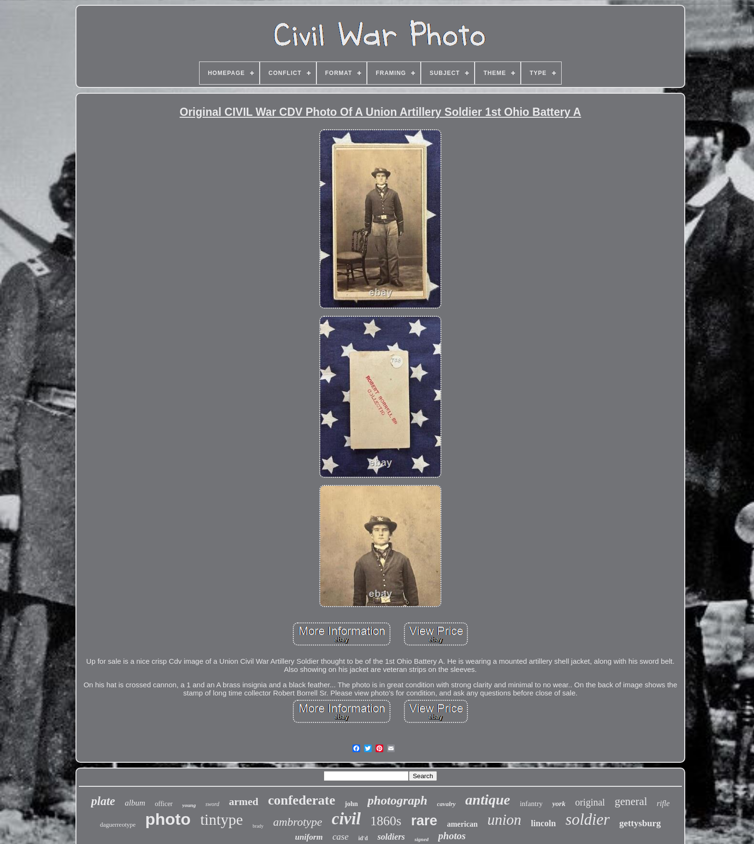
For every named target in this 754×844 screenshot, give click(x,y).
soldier (588, 819)
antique (487, 799)
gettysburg (640, 823)
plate (103, 800)
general (631, 801)
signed (421, 839)
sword (212, 804)
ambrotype (297, 822)
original (590, 802)
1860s (386, 821)
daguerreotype (118, 824)
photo (167, 819)
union (504, 819)
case (340, 837)
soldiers (391, 837)
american (462, 824)
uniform (309, 837)
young (189, 805)
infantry (531, 803)
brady (258, 826)
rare (424, 820)
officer (164, 803)
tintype (221, 819)
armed (243, 801)
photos (451, 836)
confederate (301, 800)
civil (346, 818)
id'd (363, 838)
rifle (663, 803)
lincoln (543, 823)
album (135, 802)
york (559, 803)
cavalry (446, 803)
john (351, 803)
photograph (397, 800)
